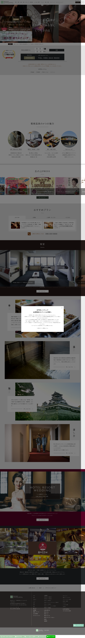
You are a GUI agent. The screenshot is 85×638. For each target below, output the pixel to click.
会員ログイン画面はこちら (43, 328)
